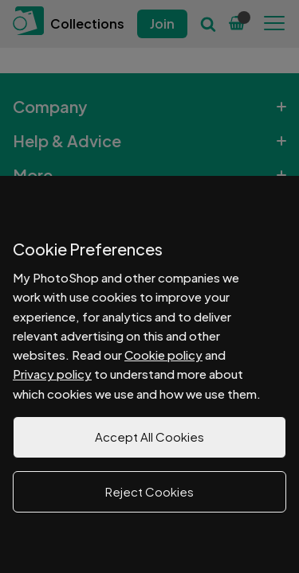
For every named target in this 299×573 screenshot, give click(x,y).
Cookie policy (163, 354)
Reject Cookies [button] (149, 491)
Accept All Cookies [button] (149, 436)
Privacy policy (52, 373)
